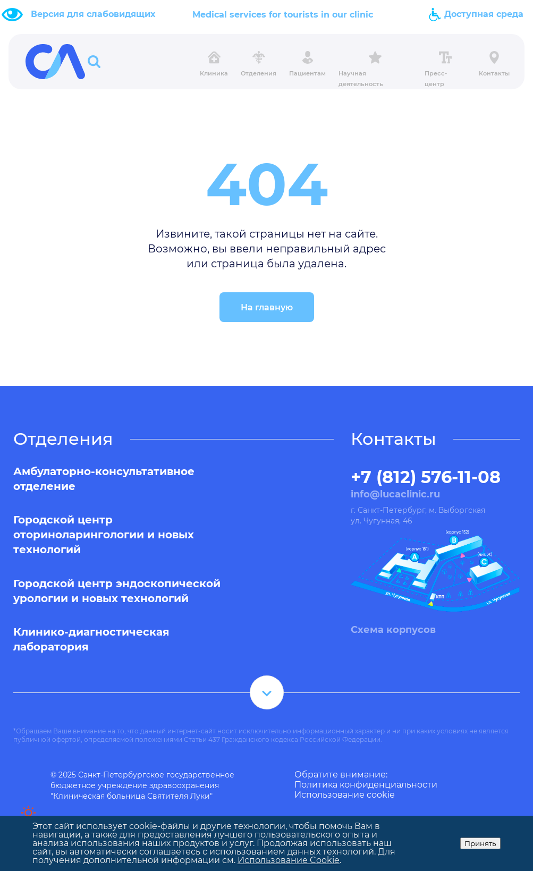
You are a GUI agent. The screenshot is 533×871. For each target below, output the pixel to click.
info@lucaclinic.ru (395, 494)
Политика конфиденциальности (365, 785)
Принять (480, 843)
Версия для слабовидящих (93, 14)
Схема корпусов (393, 630)
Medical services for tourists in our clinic (282, 15)
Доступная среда (475, 14)
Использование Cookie (289, 860)
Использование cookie (344, 795)
